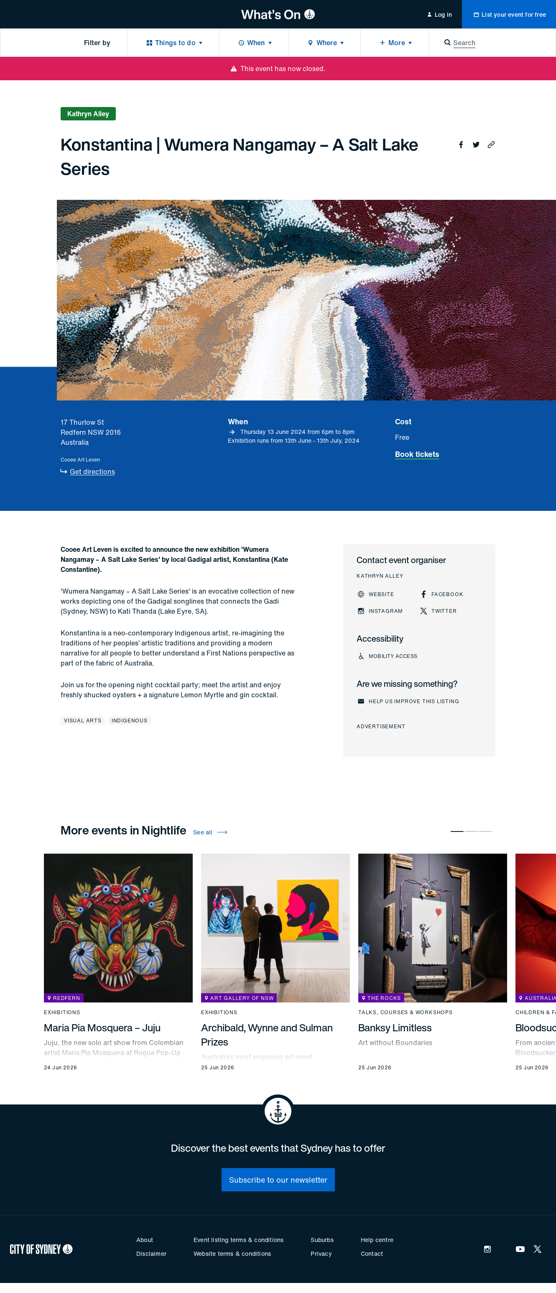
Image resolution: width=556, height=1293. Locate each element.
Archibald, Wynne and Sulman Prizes (267, 1034)
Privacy (321, 1253)
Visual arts (83, 720)
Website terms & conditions (232, 1253)
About (144, 1239)
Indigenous (130, 720)
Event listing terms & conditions (238, 1239)
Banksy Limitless (395, 1027)
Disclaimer (151, 1253)
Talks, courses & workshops (405, 1012)
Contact (372, 1253)
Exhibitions (62, 1012)
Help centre (377, 1239)
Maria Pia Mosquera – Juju (102, 1027)
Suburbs (322, 1239)
